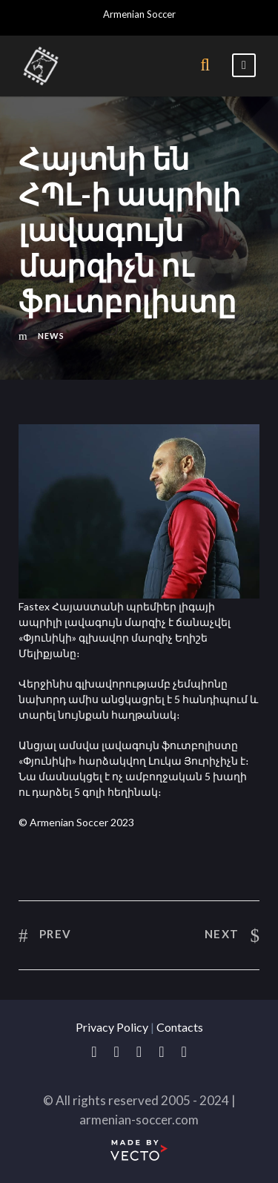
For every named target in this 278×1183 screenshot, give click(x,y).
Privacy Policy (112, 1027)
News (51, 335)
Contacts (179, 1027)
